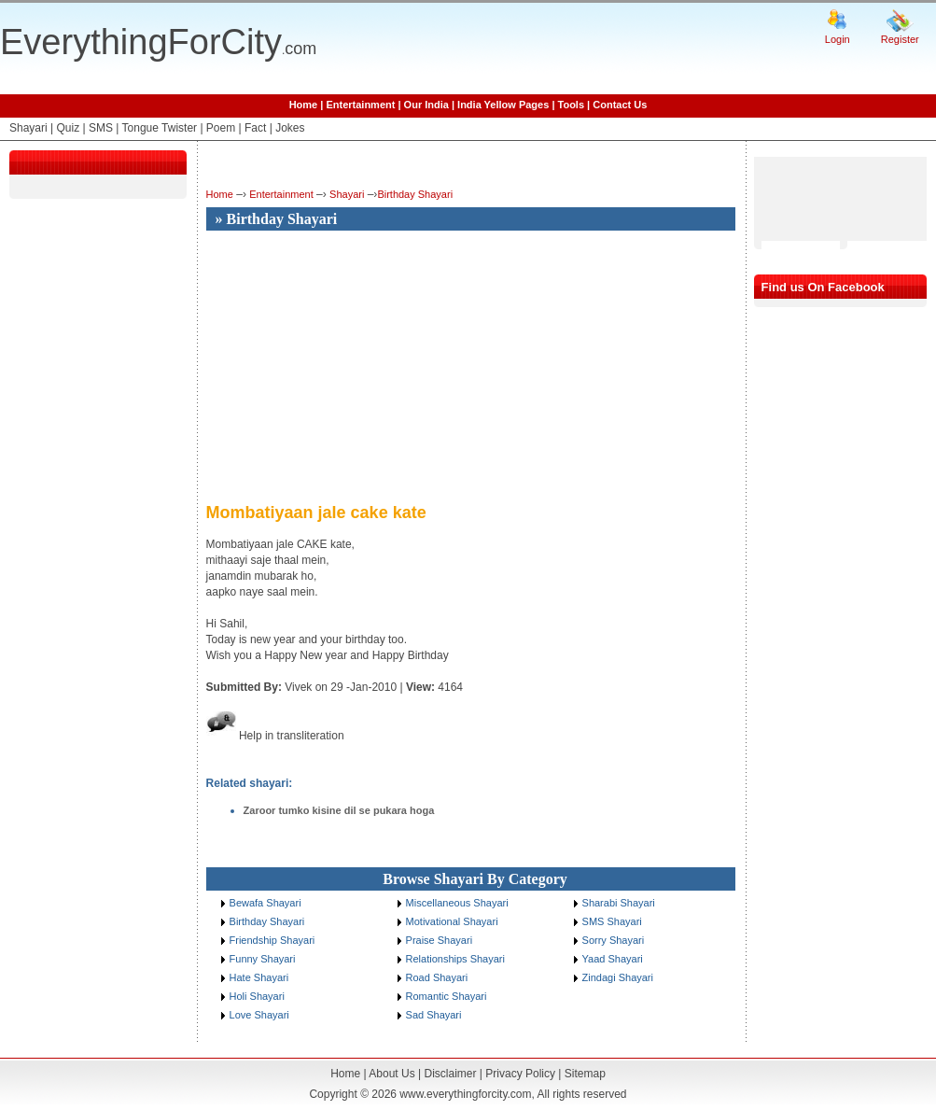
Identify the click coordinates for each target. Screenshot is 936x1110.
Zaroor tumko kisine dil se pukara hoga (339, 810)
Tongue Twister (160, 127)
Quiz (67, 127)
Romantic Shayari (446, 996)
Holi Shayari (257, 996)
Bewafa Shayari (265, 902)
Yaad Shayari (612, 958)
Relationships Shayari (455, 958)
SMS (101, 127)
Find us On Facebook (823, 287)
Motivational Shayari (452, 921)
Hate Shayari (259, 977)
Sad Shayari (434, 1014)
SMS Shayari (612, 921)
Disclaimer (450, 1073)
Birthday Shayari (415, 194)
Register (900, 39)
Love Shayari (259, 1014)
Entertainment (360, 104)
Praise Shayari (439, 940)
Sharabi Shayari (618, 902)
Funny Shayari (263, 958)
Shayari (28, 127)
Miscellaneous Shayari (457, 902)
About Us (391, 1073)
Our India (426, 104)
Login (837, 39)
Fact (255, 127)
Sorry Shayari (613, 940)
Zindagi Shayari (617, 977)
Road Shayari (437, 977)
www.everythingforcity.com (465, 1094)
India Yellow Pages (503, 104)
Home (303, 104)
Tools (571, 104)
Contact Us (620, 104)
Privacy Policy (520, 1073)
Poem (220, 127)
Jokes (289, 127)
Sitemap (585, 1073)
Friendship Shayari (272, 940)
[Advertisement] (363, 368)
